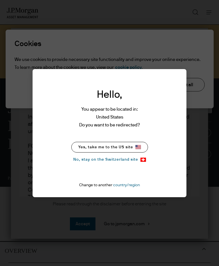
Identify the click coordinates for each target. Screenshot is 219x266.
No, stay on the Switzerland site (109, 160)
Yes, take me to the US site (109, 147)
